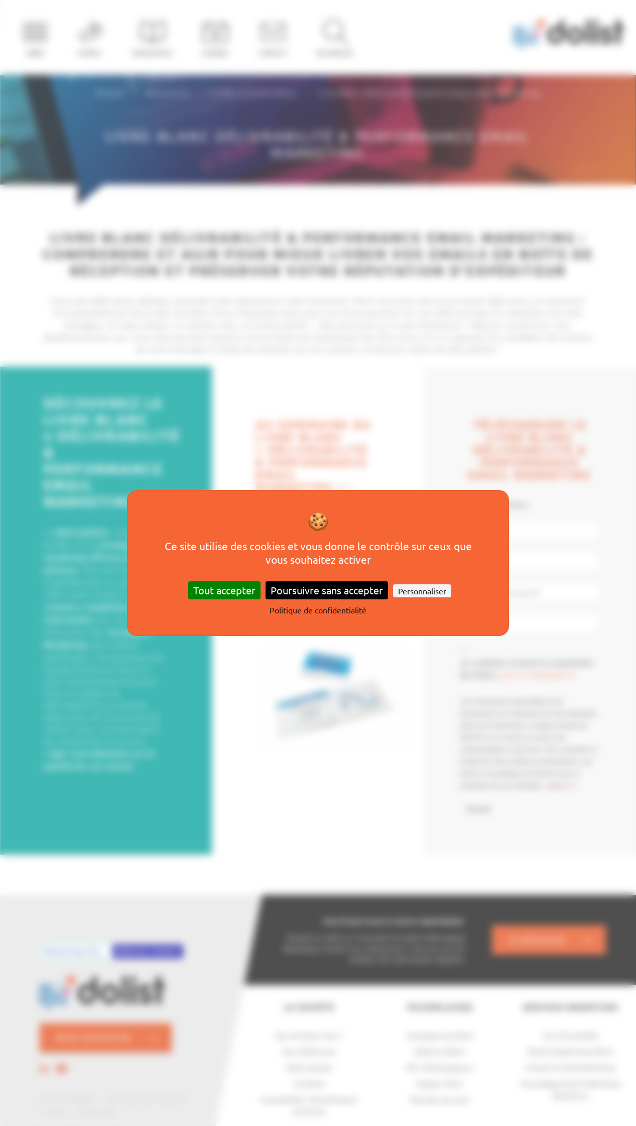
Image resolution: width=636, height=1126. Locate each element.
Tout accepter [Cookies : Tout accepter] (224, 590)
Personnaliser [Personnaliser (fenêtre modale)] (422, 591)
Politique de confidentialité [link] (318, 610)
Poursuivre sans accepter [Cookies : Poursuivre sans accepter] (327, 590)
